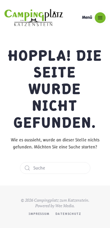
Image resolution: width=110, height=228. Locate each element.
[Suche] (55, 168)
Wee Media (64, 205)
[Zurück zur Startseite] (33, 17)
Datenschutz (68, 214)
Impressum (39, 214)
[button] (94, 17)
